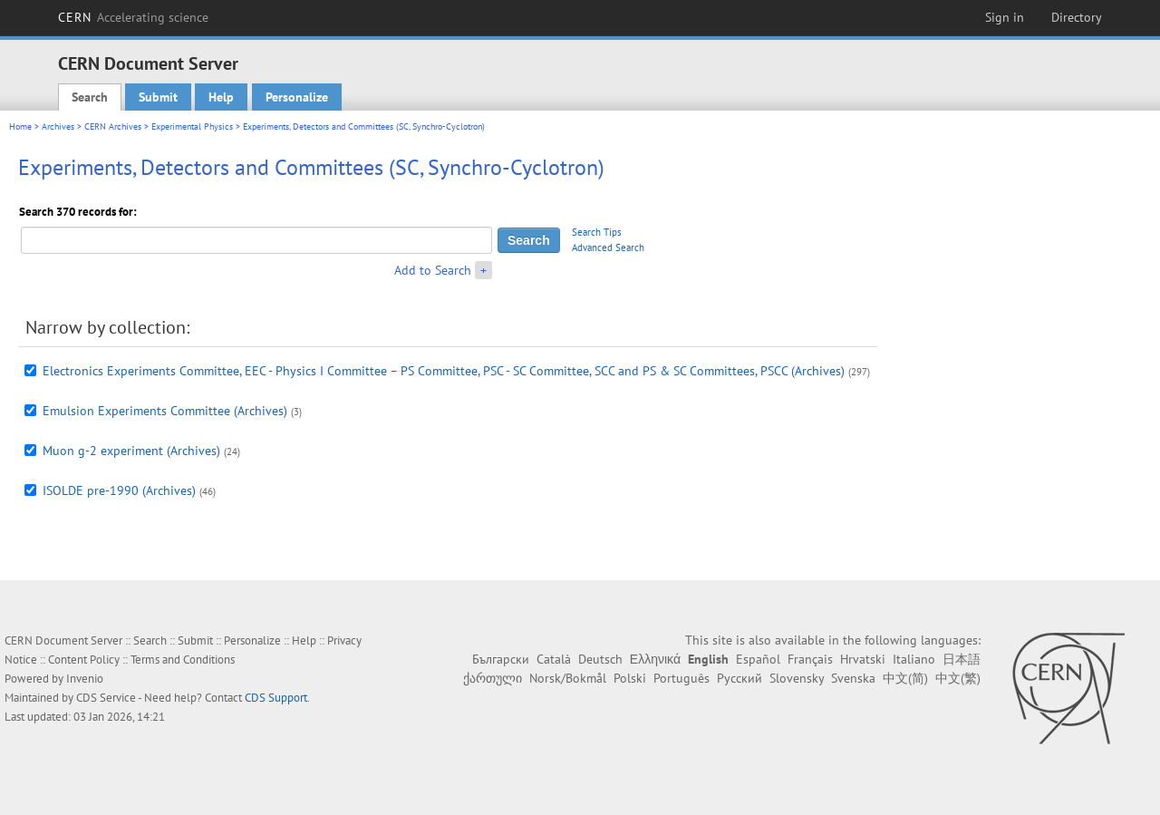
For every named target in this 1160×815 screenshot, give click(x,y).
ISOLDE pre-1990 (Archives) (119, 490)
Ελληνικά (655, 659)
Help (221, 97)
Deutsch (600, 659)
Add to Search (432, 270)
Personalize (297, 97)
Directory (1076, 17)
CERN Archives (112, 126)
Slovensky (796, 678)
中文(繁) (958, 678)
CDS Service (106, 697)
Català (553, 659)
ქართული (492, 678)
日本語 (961, 659)
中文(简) (905, 678)
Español (758, 659)
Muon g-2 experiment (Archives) (131, 450)
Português (681, 678)
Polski (630, 678)
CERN (133, 17)
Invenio (84, 678)
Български (500, 659)
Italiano (914, 659)
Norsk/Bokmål (567, 678)
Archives (58, 126)
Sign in (1004, 17)
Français (810, 659)
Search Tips (597, 232)
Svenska (853, 678)
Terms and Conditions (182, 659)
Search (90, 97)
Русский (739, 678)
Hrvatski (862, 659)
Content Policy (84, 659)
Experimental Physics (192, 126)
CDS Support (276, 697)
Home (20, 126)
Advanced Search (608, 247)
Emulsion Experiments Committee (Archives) (165, 411)
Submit (158, 97)
